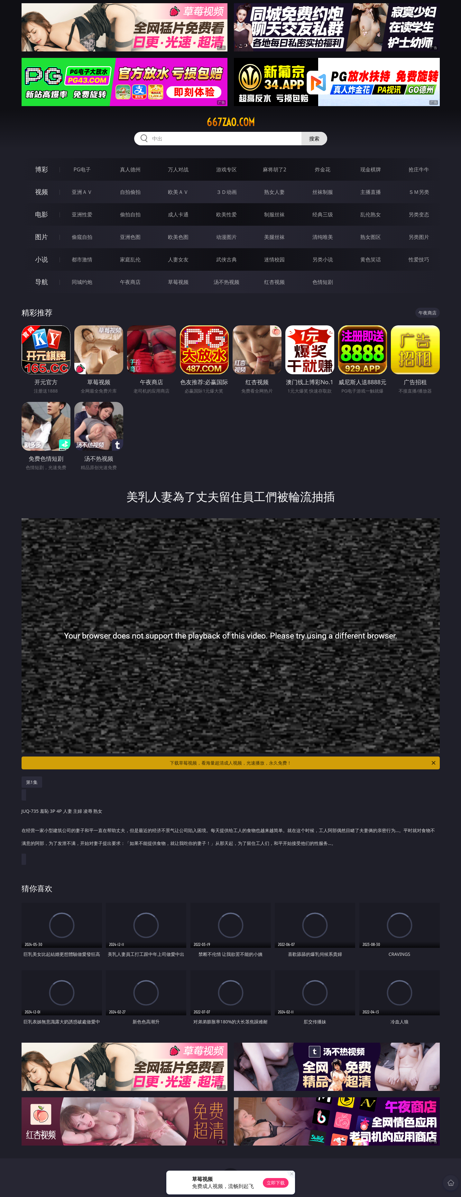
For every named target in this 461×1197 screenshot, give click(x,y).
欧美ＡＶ (178, 191)
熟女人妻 (274, 191)
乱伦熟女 (370, 214)
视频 (41, 191)
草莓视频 (178, 282)
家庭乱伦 (130, 259)
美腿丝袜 (274, 236)
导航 (41, 281)
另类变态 (419, 214)
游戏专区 (226, 169)
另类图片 (419, 236)
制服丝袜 (274, 214)
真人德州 (130, 169)
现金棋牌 (370, 169)
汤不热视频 (226, 282)
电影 (41, 214)
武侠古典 (226, 259)
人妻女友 (178, 259)
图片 (41, 236)
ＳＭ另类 (419, 191)
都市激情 (82, 259)
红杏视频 (274, 282)
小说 (41, 259)
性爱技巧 (419, 259)
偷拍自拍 (130, 214)
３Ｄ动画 (226, 191)
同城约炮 (82, 282)
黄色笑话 (370, 259)
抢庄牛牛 (419, 169)
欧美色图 (178, 236)
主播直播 (370, 191)
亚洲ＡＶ (82, 191)
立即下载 (276, 1183)
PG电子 (82, 169)
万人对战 (178, 169)
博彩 (41, 169)
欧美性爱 (226, 214)
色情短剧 (322, 282)
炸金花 (322, 169)
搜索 (314, 138)
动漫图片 (226, 236)
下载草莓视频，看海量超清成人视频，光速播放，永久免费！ (303, 763)
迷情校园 (274, 259)
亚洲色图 (130, 236)
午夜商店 (130, 282)
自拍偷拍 (130, 191)
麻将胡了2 (274, 169)
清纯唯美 (322, 236)
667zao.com (231, 122)
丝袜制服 (322, 191)
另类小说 (322, 259)
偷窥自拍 (82, 236)
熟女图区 (370, 236)
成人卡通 (178, 214)
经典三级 (322, 214)
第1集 (32, 782)
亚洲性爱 (82, 214)
